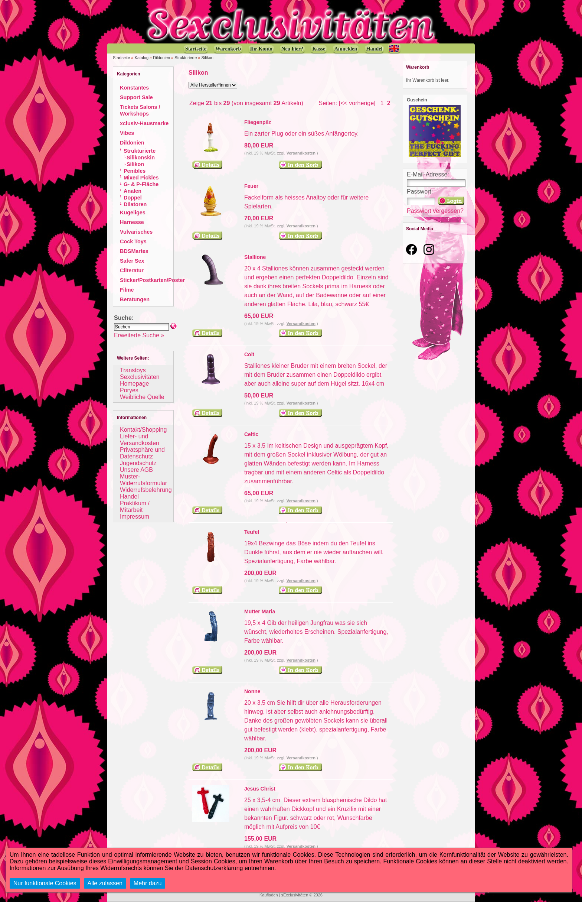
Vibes (127, 133)
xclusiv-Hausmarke (144, 123)
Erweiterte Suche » (139, 335)
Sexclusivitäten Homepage (140, 380)
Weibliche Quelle (142, 397)
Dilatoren (135, 204)
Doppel (133, 198)
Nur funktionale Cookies (44, 883)
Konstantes (134, 88)
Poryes (129, 390)
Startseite (121, 57)
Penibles (135, 171)
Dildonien (161, 57)
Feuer (251, 186)
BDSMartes (134, 251)
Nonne (252, 691)
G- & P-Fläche (141, 184)
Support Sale (136, 97)
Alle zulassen (105, 883)
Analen (132, 191)
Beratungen (135, 299)
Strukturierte (185, 57)
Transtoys (133, 370)
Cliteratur (132, 270)
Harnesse (132, 222)
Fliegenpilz (257, 122)
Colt (249, 354)
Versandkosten (301, 153)
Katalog (141, 57)
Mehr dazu (148, 883)
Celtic (251, 434)
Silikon (207, 57)
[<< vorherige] (357, 103)
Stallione (255, 257)
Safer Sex (132, 261)
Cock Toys (133, 241)
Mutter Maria (259, 611)
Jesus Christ (259, 789)
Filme (127, 290)
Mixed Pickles (141, 178)
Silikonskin (141, 157)
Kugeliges (133, 212)
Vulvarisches (136, 232)
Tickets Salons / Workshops (140, 110)
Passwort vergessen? (435, 211)
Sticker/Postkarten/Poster (152, 280)
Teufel (251, 532)
